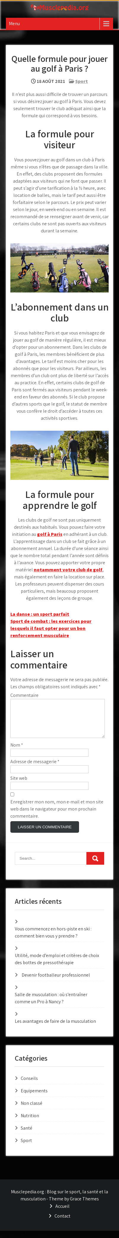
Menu (14, 23)
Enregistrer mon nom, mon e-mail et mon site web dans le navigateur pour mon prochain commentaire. (56, 816)
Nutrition (30, 1123)
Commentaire (24, 695)
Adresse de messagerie (35, 769)
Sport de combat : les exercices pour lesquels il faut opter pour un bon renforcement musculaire (50, 628)
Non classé (31, 1110)
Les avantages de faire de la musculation (55, 1028)
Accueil (62, 1213)
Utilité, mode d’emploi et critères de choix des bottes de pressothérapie (57, 966)
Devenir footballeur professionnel (56, 982)
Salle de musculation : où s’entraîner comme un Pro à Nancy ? (51, 1005)
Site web (18, 785)
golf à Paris (49, 534)
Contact (62, 1223)
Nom (16, 752)
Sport (81, 81)
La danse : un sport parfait (39, 614)
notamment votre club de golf (68, 570)
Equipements (34, 1098)
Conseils (29, 1085)
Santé (26, 1135)
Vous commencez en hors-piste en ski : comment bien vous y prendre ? (53, 939)
